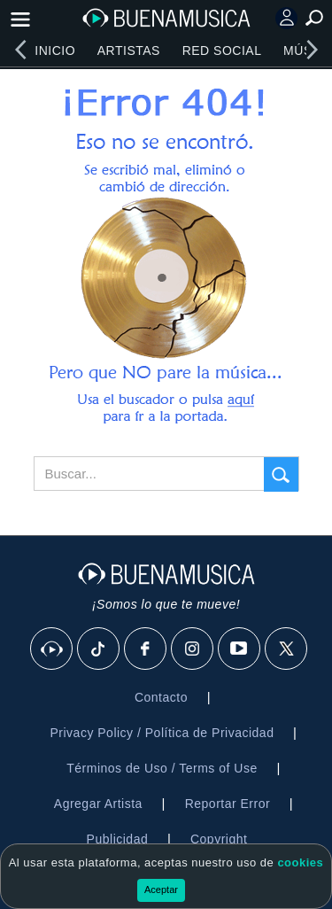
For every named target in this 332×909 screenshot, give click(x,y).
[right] (311, 49)
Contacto (161, 697)
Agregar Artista (98, 803)
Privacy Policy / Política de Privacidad (162, 733)
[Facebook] (146, 649)
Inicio (55, 50)
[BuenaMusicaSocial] (52, 649)
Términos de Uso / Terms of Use (161, 768)
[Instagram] (193, 649)
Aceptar (161, 889)
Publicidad (118, 839)
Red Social (222, 50)
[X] (287, 649)
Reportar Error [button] (227, 803)
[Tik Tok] (99, 649)
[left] (20, 49)
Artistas (128, 50)
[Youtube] (240, 649)
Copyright (218, 839)
